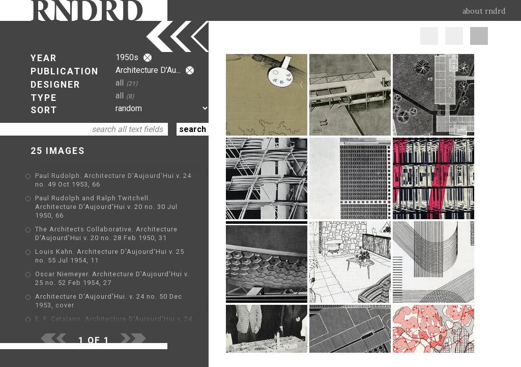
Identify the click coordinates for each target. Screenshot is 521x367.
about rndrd (484, 11)
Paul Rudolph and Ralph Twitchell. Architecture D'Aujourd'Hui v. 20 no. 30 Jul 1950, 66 (106, 206)
